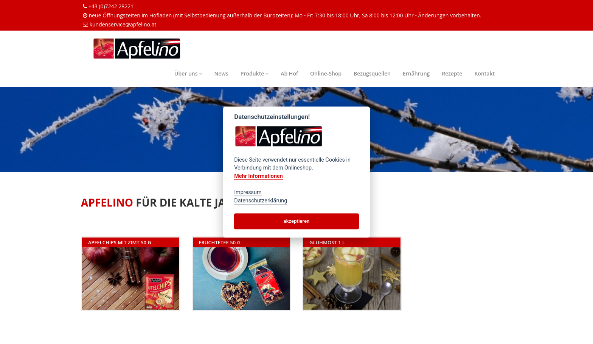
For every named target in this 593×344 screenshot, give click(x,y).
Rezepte (452, 73)
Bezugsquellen (372, 73)
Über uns (188, 73)
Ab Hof (289, 73)
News (221, 73)
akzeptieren (297, 221)
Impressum (247, 192)
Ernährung (416, 73)
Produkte (255, 73)
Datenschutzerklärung (260, 200)
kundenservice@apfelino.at (123, 24)
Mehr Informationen (258, 176)
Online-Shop (326, 73)
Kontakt (484, 73)
